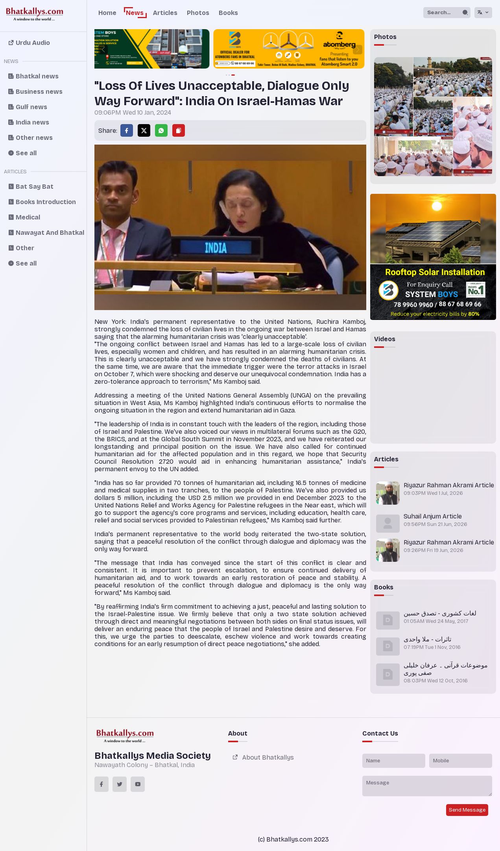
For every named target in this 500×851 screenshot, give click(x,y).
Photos (198, 13)
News (135, 13)
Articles (165, 13)
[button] (103, 49)
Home (107, 13)
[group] (230, 49)
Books (228, 13)
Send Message (467, 810)
